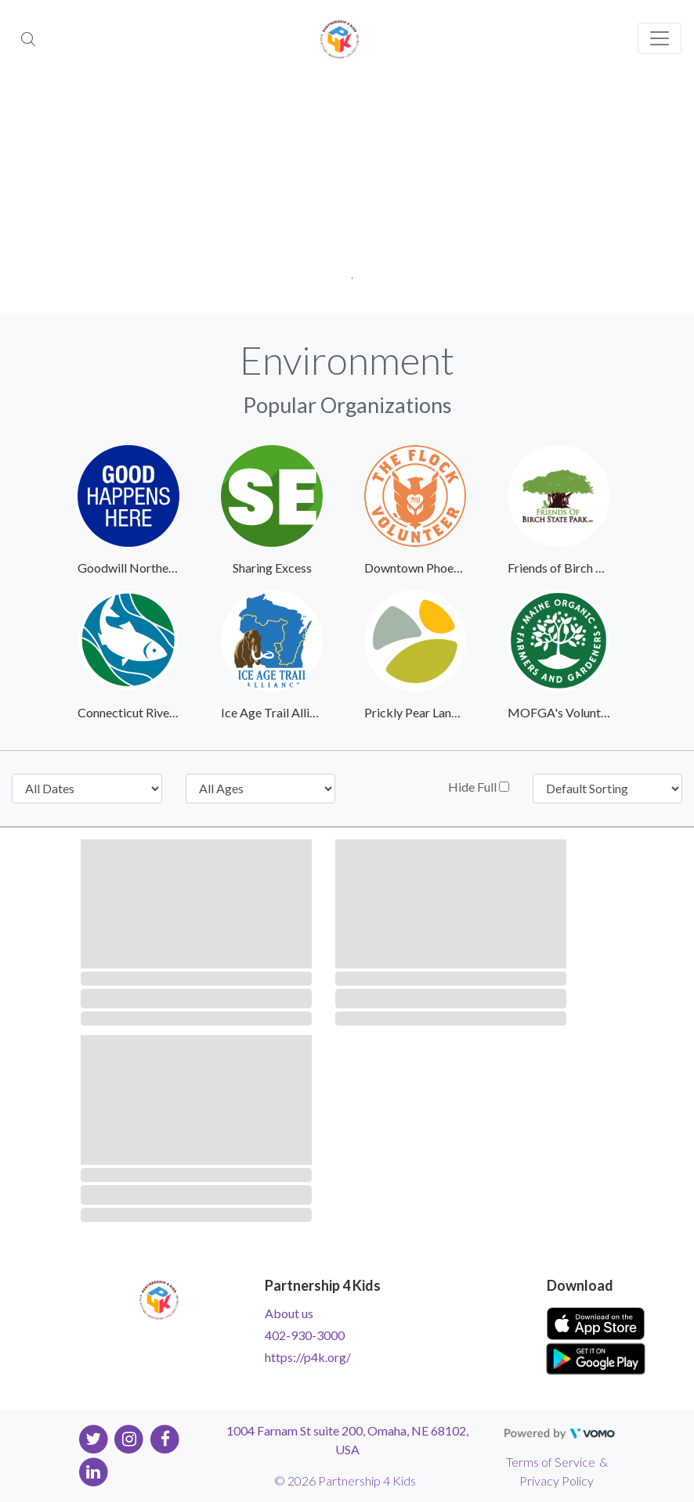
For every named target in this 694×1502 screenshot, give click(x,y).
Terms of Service (550, 1461)
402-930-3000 (305, 1335)
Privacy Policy (556, 1480)
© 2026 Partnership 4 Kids (345, 1480)
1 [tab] (347, 273)
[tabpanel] (347, 195)
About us (289, 1313)
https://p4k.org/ (308, 1356)
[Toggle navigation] (659, 38)
